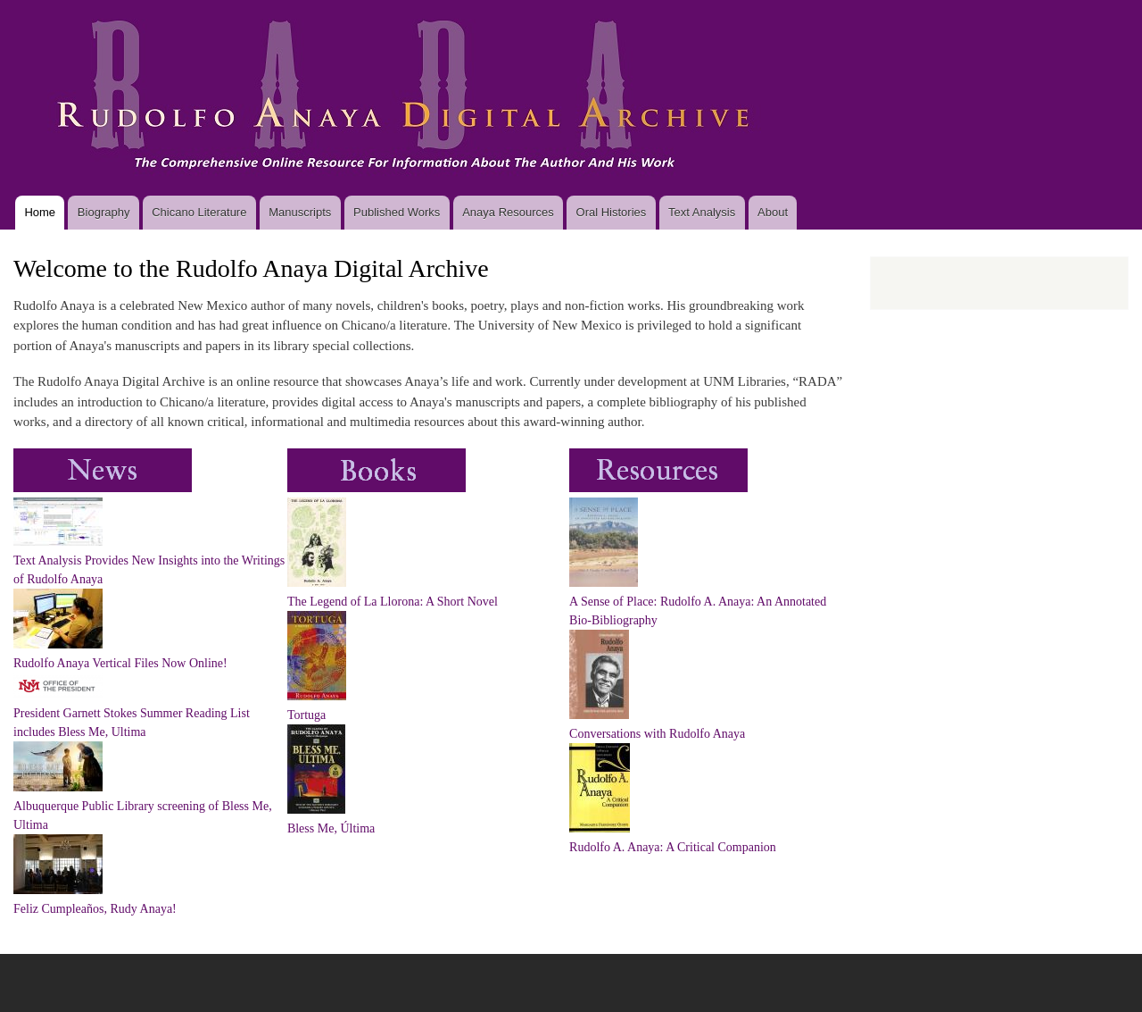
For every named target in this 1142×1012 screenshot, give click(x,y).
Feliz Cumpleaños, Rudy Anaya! (95, 909)
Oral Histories (611, 212)
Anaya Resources (508, 212)
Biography (104, 212)
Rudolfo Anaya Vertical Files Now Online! (120, 663)
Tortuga (306, 715)
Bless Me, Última (331, 828)
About (772, 212)
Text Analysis (701, 212)
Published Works (396, 212)
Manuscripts (300, 212)
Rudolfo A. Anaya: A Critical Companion (672, 847)
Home (39, 212)
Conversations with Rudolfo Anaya (657, 733)
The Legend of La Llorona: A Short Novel (392, 601)
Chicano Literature (199, 212)
